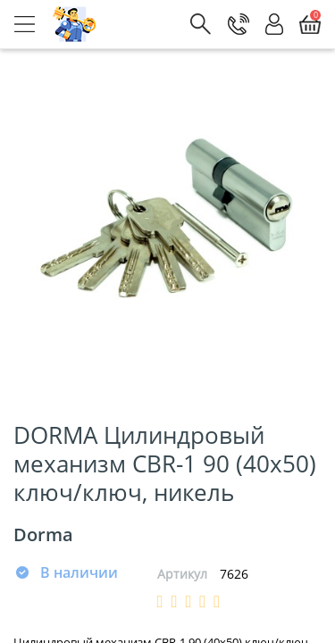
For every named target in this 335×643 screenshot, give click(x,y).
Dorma (43, 534)
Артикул (182, 573)
